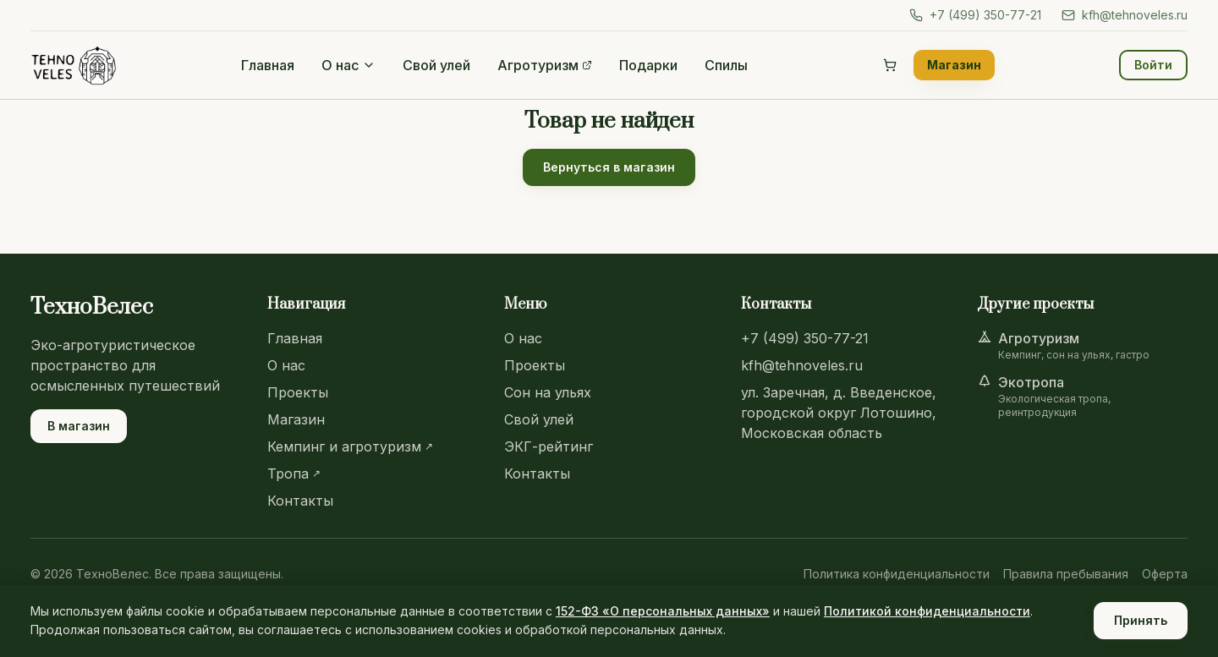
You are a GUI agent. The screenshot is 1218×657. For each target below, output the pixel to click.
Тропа (294, 473)
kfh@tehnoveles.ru (1125, 15)
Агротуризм (544, 65)
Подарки (648, 65)
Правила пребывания (1065, 574)
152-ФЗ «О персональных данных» (663, 611)
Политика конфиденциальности (897, 574)
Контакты (300, 500)
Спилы (726, 65)
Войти (1153, 64)
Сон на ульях (547, 392)
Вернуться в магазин (609, 167)
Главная (267, 65)
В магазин (78, 426)
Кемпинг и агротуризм (350, 446)
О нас (348, 65)
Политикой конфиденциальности (927, 611)
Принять (1140, 620)
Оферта (1165, 574)
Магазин (954, 64)
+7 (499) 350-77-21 (975, 15)
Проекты (297, 392)
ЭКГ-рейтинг (548, 446)
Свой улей (436, 65)
